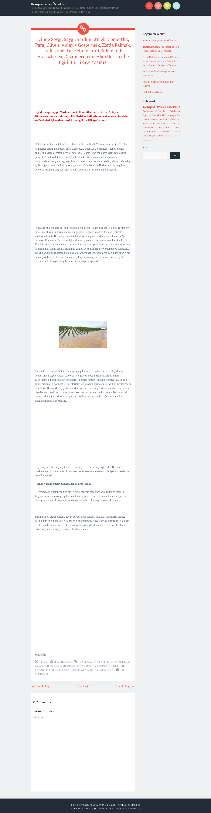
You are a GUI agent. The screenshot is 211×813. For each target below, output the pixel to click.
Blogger (135, 803)
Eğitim (147, 115)
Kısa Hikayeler (104, 668)
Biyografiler (174, 115)
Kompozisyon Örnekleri (49, 4)
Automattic (87, 807)
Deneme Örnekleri (155, 111)
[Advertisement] (83, 88)
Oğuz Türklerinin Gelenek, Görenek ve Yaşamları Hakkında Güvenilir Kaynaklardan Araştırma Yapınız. (161, 61)
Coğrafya (164, 131)
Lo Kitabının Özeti (152, 91)
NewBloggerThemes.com (128, 807)
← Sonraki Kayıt (41, 685)
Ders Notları (157, 123)
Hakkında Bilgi (63, 660)
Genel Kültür (159, 115)
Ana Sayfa (83, 685)
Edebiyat (175, 111)
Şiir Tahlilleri (157, 135)
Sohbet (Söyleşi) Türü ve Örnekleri (160, 40)
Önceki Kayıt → (125, 685)
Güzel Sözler (150, 119)
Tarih (145, 123)
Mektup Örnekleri (170, 119)
